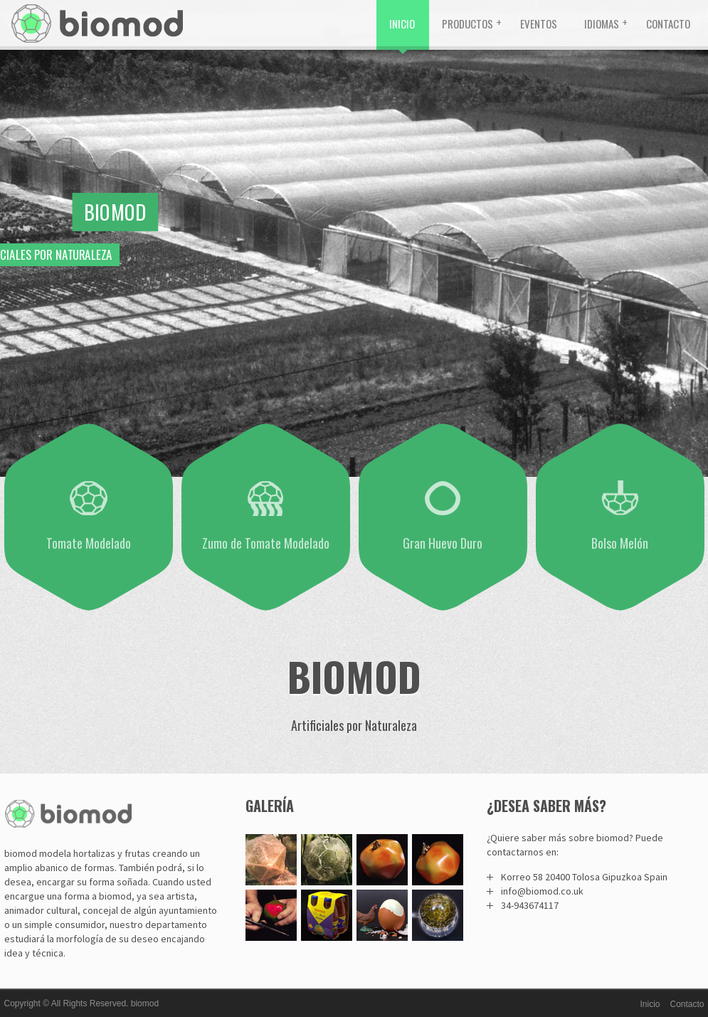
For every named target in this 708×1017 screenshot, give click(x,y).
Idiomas (601, 23)
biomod (145, 1003)
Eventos (538, 23)
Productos (467, 23)
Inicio (402, 23)
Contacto (668, 23)
